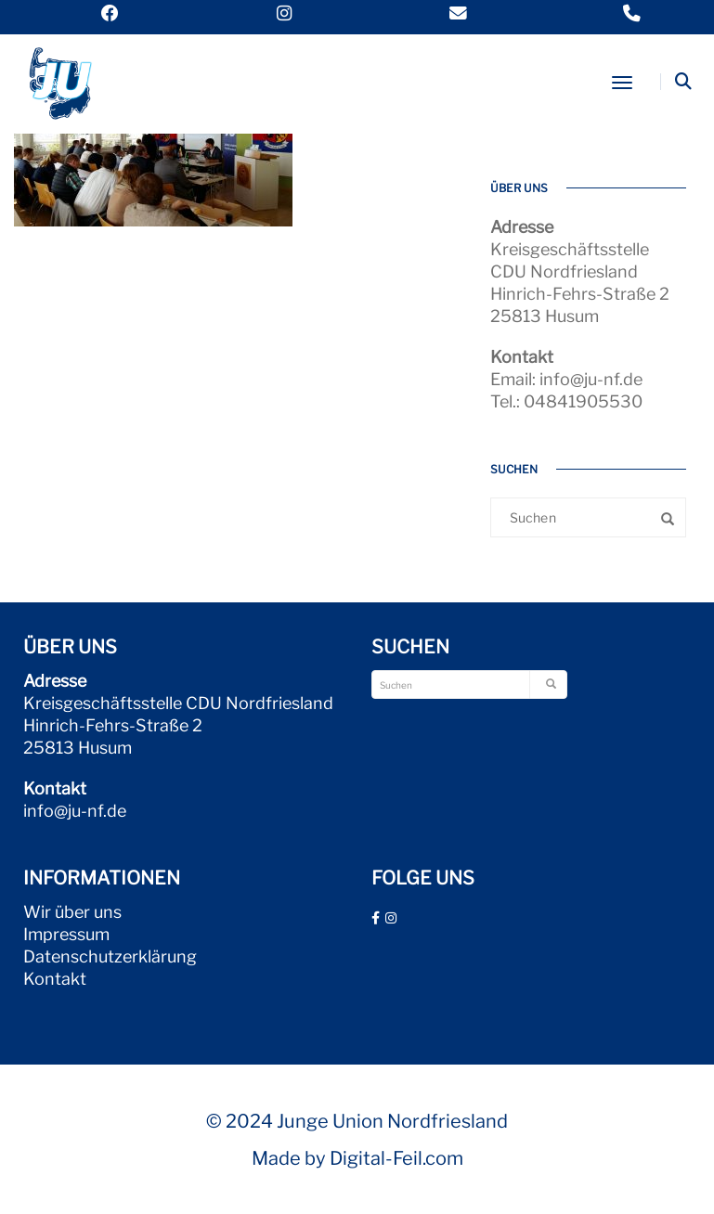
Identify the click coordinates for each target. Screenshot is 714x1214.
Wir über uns (72, 912)
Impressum (66, 934)
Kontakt (54, 978)
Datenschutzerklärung (110, 956)
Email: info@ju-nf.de (566, 379)
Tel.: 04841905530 (566, 401)
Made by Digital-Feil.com (357, 1158)
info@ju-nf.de (74, 810)
